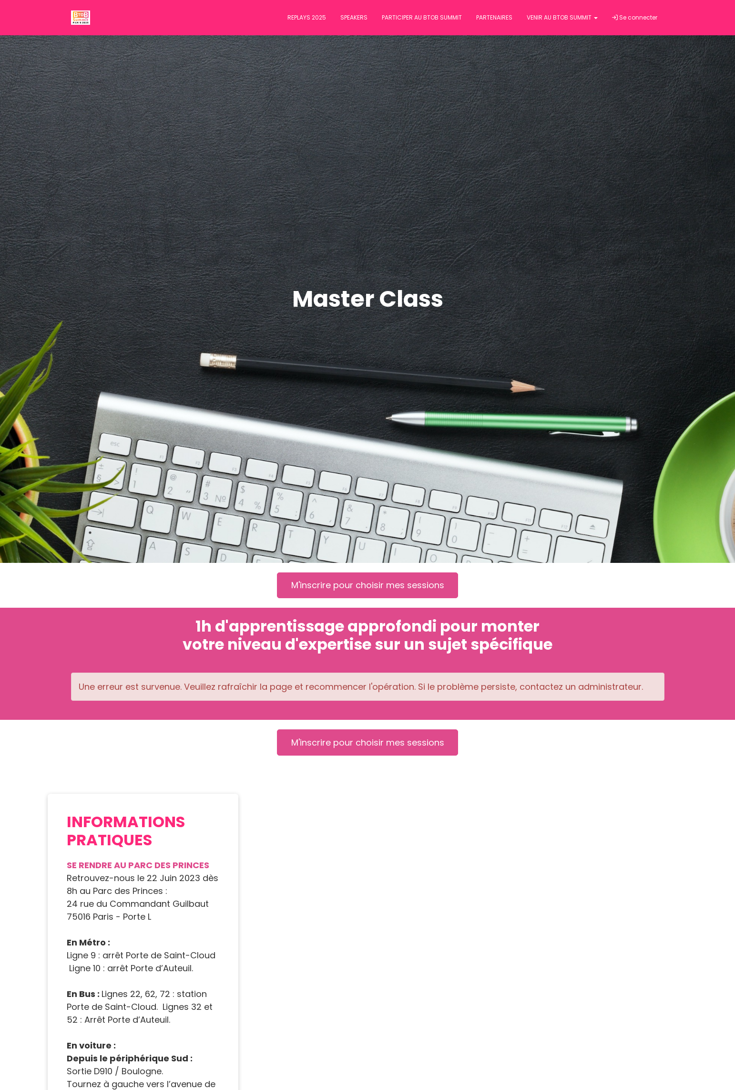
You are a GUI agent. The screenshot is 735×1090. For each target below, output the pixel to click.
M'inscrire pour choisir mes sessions (367, 585)
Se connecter (634, 17)
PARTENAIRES (494, 17)
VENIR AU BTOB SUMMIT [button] (562, 17)
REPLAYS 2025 (306, 17)
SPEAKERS (354, 17)
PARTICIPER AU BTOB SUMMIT (422, 17)
